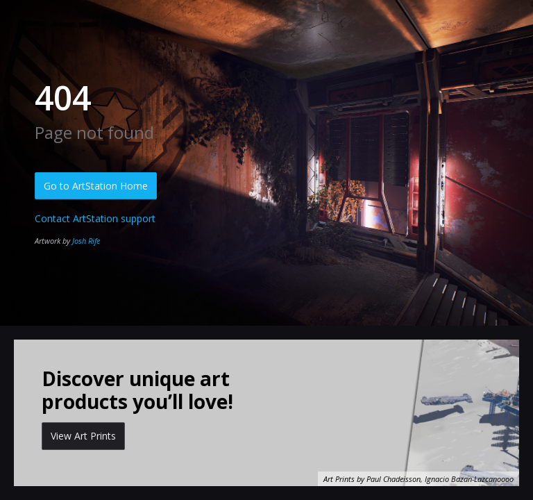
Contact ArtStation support (95, 218)
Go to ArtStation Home (96, 185)
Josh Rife (86, 240)
